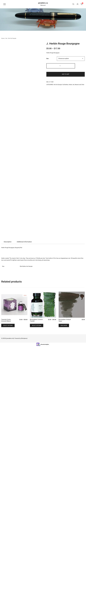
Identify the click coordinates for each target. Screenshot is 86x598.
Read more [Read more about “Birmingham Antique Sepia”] (64, 577)
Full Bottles (65, 84)
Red (83, 84)
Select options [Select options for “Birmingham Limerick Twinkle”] (36, 577)
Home (2, 38)
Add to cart (65, 74)
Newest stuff (78, 84)
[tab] (7, 494)
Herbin (70, 84)
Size (47, 58)
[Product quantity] (61, 65)
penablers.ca (43, 3)
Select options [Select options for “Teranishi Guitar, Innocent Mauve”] (8, 577)
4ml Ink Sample (12, 38)
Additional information (24, 494)
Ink (6, 38)
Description (7, 494)
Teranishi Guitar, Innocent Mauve (6, 572)
